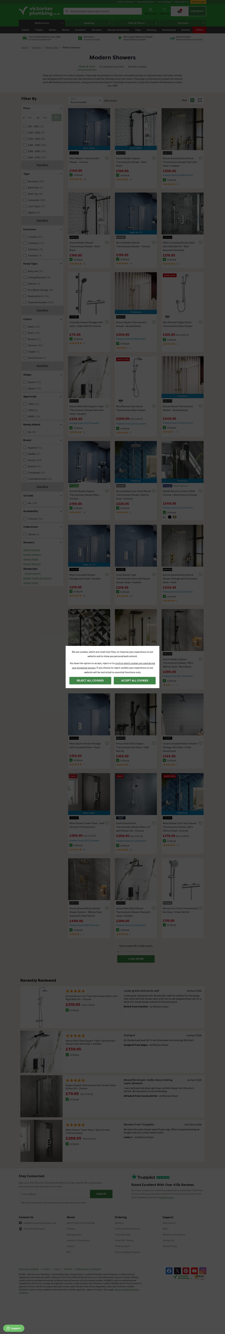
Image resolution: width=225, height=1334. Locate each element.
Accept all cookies (134, 680)
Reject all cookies (90, 680)
